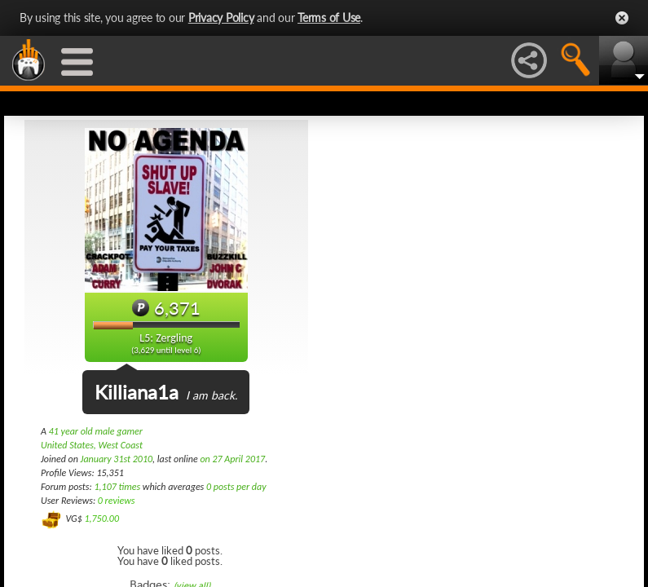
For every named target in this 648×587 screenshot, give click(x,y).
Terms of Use (329, 17)
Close (621, 17)
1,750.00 (101, 518)
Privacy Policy (221, 17)
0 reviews (116, 500)
